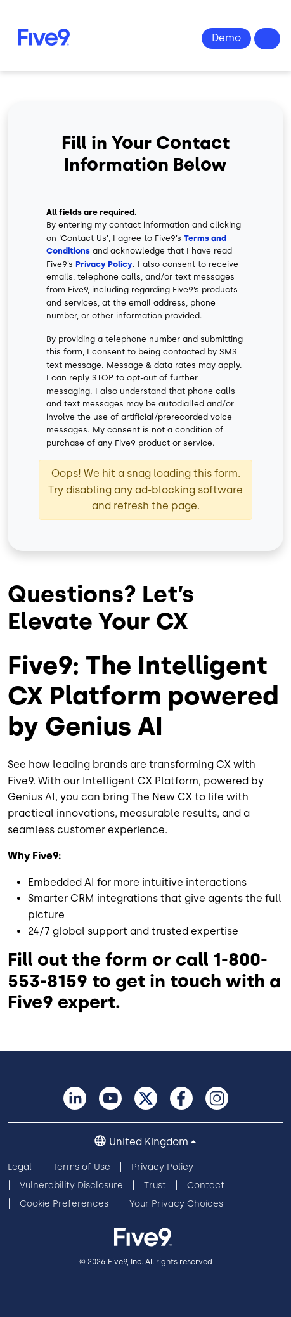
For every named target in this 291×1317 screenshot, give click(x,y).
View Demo (226, 38)
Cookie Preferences (64, 1203)
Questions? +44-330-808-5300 (267, 38)
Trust (155, 1185)
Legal (20, 1167)
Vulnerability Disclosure (71, 1185)
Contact (205, 1185)
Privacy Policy (104, 264)
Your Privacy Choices (176, 1203)
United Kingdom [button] (148, 1142)
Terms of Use (81, 1167)
